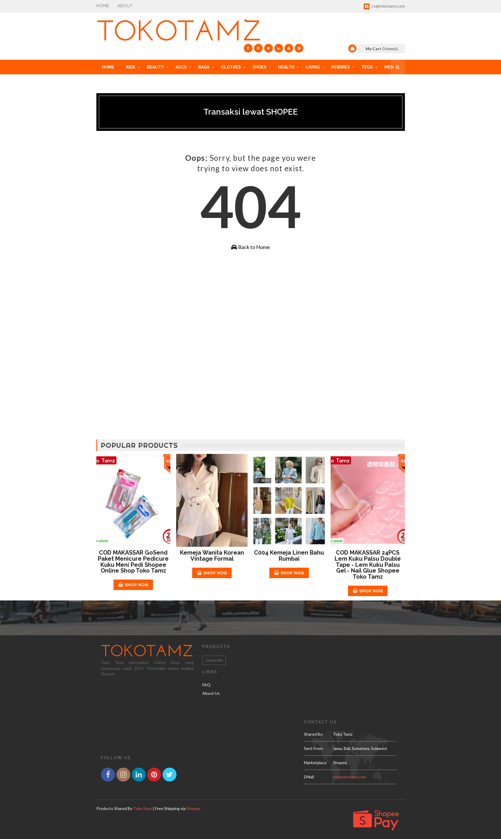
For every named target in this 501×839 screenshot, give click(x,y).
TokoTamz (142, 808)
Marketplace (315, 762)
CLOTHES (231, 67)
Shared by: (313, 734)
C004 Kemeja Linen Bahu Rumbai (289, 555)
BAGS (204, 67)
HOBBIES (340, 67)
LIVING (313, 67)
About (125, 5)
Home (102, 5)
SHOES (259, 67)
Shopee (193, 808)
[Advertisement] (250, 306)
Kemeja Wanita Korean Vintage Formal (212, 555)
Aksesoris (214, 660)
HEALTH (286, 67)
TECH (367, 67)
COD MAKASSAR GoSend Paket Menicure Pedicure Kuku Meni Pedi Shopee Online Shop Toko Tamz (133, 561)
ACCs (181, 67)
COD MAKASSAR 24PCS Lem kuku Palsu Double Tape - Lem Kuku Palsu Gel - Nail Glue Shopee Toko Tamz (368, 564)
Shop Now (133, 584)
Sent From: (314, 748)
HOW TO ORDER (118, 81)
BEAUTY (155, 67)
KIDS (130, 67)
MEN (389, 67)
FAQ (206, 684)
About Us (211, 693)
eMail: (309, 776)
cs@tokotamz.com (384, 6)
